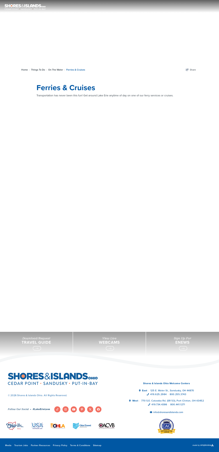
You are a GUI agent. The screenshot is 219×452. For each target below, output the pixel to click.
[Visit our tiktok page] (57, 409)
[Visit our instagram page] (66, 409)
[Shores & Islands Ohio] (24, 6)
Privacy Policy (60, 445)
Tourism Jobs (21, 445)
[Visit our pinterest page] (82, 409)
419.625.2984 (158, 394)
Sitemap (97, 445)
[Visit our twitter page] (90, 409)
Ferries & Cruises (76, 69)
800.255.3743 (178, 394)
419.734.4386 (159, 404)
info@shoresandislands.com (168, 412)
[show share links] (191, 69)
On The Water (57, 69)
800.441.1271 (177, 404)
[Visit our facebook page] (98, 409)
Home (25, 69)
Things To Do (39, 69)
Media (8, 445)
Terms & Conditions (80, 445)
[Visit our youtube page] (74, 409)
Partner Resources (40, 445)
